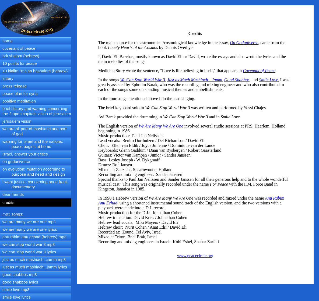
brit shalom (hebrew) (20, 56)
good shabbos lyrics (20, 282)
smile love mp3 (15, 289)
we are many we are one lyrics (29, 229)
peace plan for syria (20, 93)
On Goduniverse (244, 42)
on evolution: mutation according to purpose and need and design (32, 171)
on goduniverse (16, 161)
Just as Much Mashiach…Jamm (194, 79)
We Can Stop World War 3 (142, 79)
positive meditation (19, 101)
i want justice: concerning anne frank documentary (34, 184)
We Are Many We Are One (161, 126)
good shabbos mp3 (19, 274)
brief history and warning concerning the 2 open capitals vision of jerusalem (35, 111)
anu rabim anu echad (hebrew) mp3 (34, 237)
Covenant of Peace (259, 70)
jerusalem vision (16, 121)
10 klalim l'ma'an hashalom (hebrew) (35, 71)
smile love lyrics (16, 297)
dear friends (13, 194)
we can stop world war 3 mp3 (28, 244)
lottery (7, 78)
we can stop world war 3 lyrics (29, 252)
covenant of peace (19, 48)
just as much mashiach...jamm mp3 (34, 259)
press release (14, 86)
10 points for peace (19, 63)
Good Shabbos (237, 79)
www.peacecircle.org (195, 255)
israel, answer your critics (25, 154)
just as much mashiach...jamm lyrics (34, 267)
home (7, 40)
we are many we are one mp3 (29, 221)
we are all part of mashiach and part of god (33, 131)
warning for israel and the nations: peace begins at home (31, 144)
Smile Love (268, 79)
